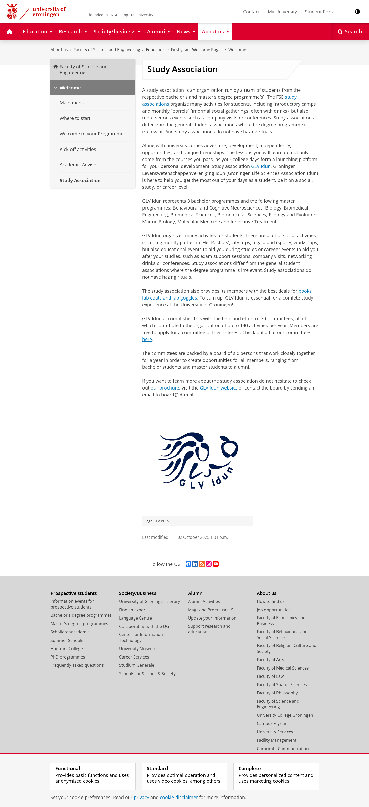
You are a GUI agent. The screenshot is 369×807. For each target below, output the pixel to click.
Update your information (212, 618)
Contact (251, 11)
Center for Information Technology (141, 637)
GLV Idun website (218, 388)
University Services (275, 732)
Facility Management (276, 740)
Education (155, 50)
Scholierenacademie (70, 632)
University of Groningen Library (149, 601)
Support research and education (209, 629)
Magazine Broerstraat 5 (210, 610)
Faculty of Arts (270, 659)
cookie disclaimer (179, 797)
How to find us (271, 601)
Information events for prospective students (72, 604)
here (147, 339)
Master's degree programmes (79, 623)
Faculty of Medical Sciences (283, 668)
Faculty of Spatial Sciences (282, 685)
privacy (141, 797)
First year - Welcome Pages (197, 50)
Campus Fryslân (272, 723)
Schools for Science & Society (147, 673)
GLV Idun (261, 166)
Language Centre (135, 618)
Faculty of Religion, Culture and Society (286, 648)
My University (282, 11)
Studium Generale (136, 665)
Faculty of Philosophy (277, 693)
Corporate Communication (283, 748)
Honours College (66, 648)
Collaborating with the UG (144, 626)
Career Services (134, 657)
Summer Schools (66, 640)
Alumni (196, 593)
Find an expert (133, 610)
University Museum (138, 648)
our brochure (165, 388)
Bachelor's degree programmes (81, 615)
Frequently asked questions (77, 665)
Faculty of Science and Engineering (107, 50)
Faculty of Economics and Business (281, 620)
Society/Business (137, 593)
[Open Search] (350, 31)
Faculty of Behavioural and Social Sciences (282, 634)
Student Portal (320, 11)
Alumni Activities (204, 601)
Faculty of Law (270, 676)
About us (59, 50)
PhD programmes (67, 657)
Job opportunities (274, 610)
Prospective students (73, 593)
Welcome (237, 50)
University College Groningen (285, 715)
